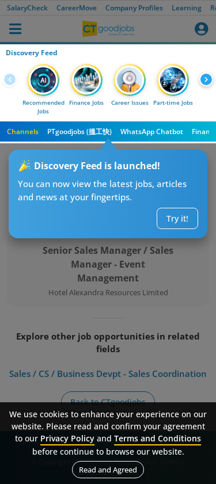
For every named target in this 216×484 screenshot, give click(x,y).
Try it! (177, 218)
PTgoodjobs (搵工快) (79, 131)
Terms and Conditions (157, 438)
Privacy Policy (67, 438)
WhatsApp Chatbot (151, 131)
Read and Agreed (108, 469)
